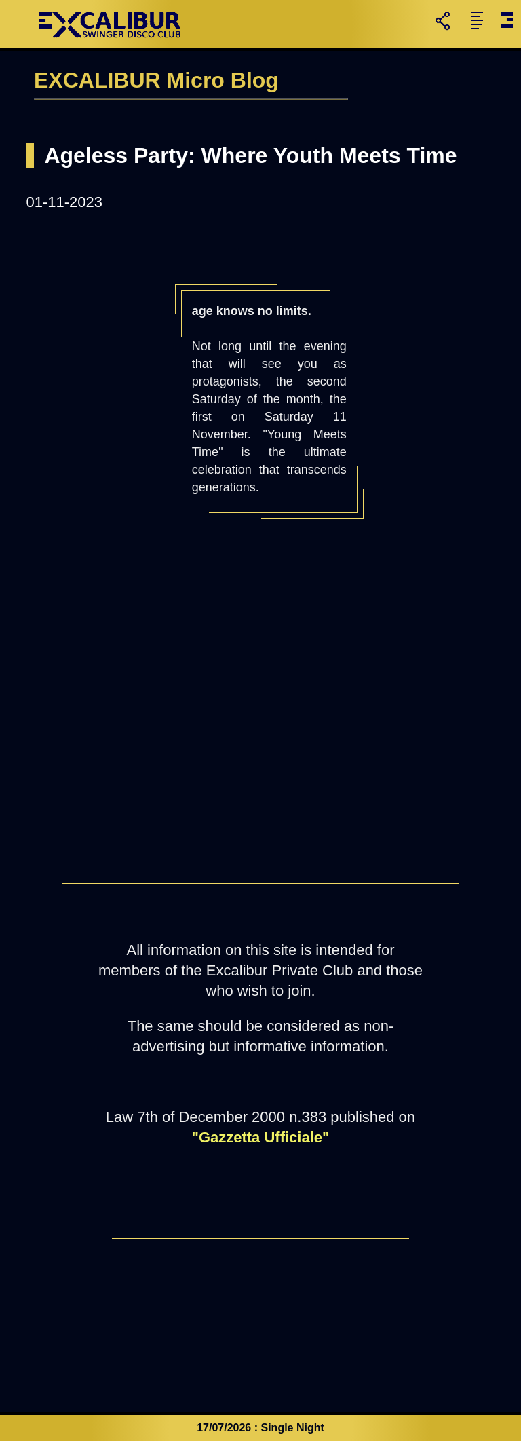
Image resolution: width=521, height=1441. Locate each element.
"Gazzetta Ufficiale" (260, 1137)
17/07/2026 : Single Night (260, 1428)
